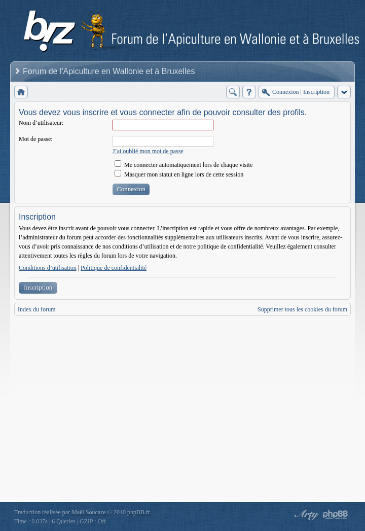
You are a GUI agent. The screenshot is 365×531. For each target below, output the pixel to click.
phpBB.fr (138, 512)
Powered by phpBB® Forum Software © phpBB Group (335, 515)
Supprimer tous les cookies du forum (302, 309)
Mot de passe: (36, 139)
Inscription (38, 287)
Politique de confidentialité (114, 267)
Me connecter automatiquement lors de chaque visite (183, 164)
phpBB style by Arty (305, 515)
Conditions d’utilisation (48, 267)
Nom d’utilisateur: (41, 122)
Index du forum (37, 309)
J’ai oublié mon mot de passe (148, 151)
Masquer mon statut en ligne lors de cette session (179, 174)
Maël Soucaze (88, 512)
